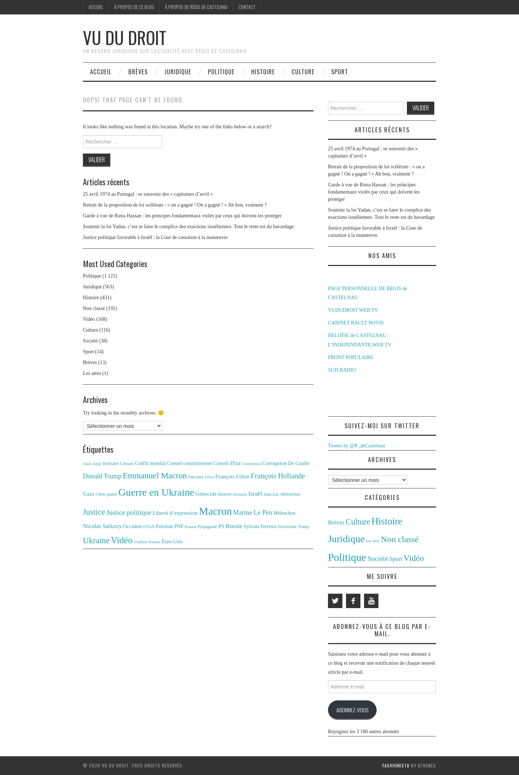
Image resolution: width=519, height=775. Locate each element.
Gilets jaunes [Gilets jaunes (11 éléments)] (106, 494)
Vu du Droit (124, 37)
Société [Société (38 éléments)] (377, 558)
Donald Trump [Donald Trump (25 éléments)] (102, 476)
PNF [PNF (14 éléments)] (178, 526)
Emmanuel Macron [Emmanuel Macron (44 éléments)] (155, 475)
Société (90, 341)
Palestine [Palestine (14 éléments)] (164, 526)
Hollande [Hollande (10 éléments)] (240, 494)
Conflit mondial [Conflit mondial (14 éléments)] (150, 463)
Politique (221, 71)
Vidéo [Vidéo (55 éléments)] (121, 540)
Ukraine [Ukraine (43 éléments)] (96, 540)
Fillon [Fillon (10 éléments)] (209, 477)
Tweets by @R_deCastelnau (356, 445)
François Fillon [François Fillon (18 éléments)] (232, 476)
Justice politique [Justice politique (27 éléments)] (128, 512)
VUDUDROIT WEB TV (353, 310)
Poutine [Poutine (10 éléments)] (191, 527)
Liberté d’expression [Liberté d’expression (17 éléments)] (175, 513)
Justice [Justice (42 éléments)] (94, 512)
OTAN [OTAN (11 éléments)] (149, 526)
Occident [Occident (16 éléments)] (132, 526)
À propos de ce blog (134, 7)
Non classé (94, 308)
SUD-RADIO (342, 370)
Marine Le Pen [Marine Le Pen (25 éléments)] (252, 512)
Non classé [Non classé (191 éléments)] (400, 539)
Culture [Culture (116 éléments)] (358, 521)
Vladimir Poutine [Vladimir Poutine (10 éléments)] (147, 542)
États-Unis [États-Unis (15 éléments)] (172, 541)
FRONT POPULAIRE (350, 357)
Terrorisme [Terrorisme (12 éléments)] (287, 526)
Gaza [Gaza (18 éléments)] (88, 494)
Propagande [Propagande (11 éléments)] (207, 526)
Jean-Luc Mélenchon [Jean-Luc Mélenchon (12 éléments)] (281, 494)
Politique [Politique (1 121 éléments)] (347, 557)
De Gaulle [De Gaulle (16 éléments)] (298, 463)
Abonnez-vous (352, 709)
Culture (303, 71)
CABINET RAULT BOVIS (356, 323)
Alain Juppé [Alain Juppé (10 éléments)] (92, 464)
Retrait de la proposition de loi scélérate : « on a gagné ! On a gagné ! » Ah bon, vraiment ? (175, 205)
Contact (247, 7)
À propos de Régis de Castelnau (196, 7)
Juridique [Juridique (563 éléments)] (346, 538)
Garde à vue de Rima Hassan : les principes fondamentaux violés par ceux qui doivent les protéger (182, 215)
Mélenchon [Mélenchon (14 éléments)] (285, 513)
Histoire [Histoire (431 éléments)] (387, 521)
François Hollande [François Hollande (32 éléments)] (278, 476)
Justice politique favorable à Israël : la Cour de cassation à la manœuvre (155, 237)
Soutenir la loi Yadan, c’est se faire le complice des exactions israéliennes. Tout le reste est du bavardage (188, 226)
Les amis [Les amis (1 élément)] (373, 541)
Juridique (177, 71)
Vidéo (89, 319)
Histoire (263, 71)
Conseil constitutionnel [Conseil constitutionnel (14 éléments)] (189, 463)
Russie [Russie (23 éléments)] (234, 526)
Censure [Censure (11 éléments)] (127, 463)
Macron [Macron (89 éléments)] (215, 511)
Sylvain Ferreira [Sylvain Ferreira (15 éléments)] (260, 526)
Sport (339, 71)
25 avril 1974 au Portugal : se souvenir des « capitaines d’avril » (148, 194)
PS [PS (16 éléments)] (221, 526)
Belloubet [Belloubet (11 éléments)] (111, 463)
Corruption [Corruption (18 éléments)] (274, 463)
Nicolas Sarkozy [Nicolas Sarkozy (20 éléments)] (102, 526)
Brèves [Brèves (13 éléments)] (336, 522)
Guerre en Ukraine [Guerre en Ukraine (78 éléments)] (157, 492)
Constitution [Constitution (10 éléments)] (251, 464)
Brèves (138, 71)
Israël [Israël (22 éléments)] (255, 493)
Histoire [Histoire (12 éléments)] (225, 494)
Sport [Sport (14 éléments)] (395, 558)
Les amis (92, 373)
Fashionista (395, 765)
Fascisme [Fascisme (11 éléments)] (196, 477)
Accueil (96, 7)
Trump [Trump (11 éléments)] (303, 526)
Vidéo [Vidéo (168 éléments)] (414, 558)
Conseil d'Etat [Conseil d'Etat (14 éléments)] (227, 463)
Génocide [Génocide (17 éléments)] (206, 494)
